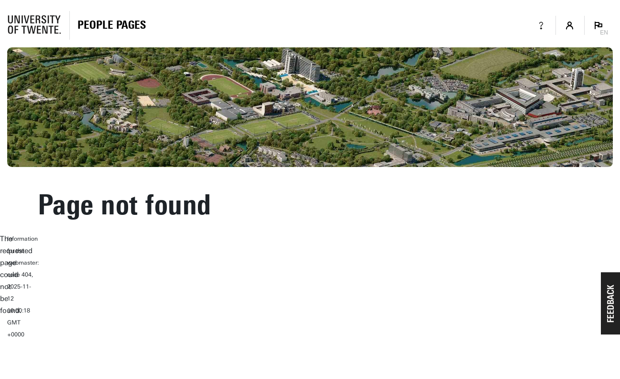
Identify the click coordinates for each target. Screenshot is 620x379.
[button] (610, 303)
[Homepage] (111, 25)
